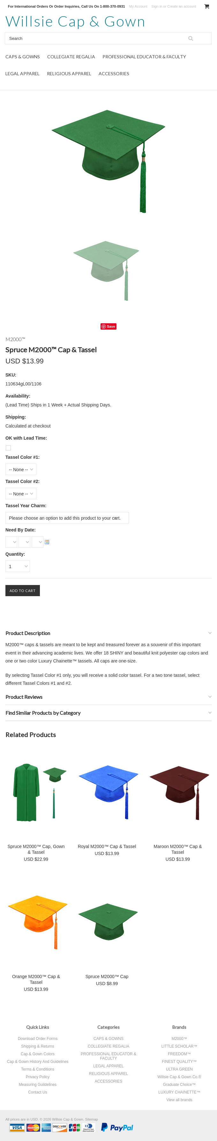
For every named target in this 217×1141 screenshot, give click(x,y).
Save (111, 326)
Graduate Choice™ (179, 1084)
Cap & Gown (75, 21)
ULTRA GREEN (179, 1069)
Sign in (157, 6)
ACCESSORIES (114, 73)
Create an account (181, 6)
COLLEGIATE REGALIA (71, 56)
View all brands (179, 1100)
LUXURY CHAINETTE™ (179, 1092)
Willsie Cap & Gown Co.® (179, 1077)
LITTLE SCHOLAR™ (179, 1046)
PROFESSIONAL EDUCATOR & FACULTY (144, 56)
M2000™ (179, 1038)
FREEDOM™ (179, 1054)
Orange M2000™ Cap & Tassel (36, 979)
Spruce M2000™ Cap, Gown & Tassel (36, 849)
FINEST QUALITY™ (179, 1061)
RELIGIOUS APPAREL (69, 73)
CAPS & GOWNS (22, 56)
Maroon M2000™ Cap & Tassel (178, 849)
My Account (138, 6)
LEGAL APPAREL (22, 73)
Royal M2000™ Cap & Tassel (107, 846)
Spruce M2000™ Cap (107, 976)
